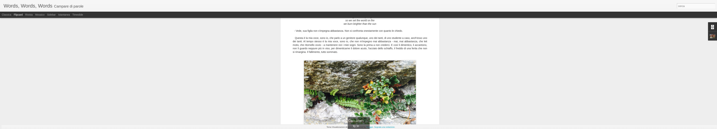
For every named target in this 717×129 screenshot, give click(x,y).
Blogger (369, 127)
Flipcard (18, 14)
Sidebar (51, 14)
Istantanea (64, 14)
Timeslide (77, 14)
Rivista (29, 14)
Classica (6, 14)
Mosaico (39, 14)
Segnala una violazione (384, 127)
